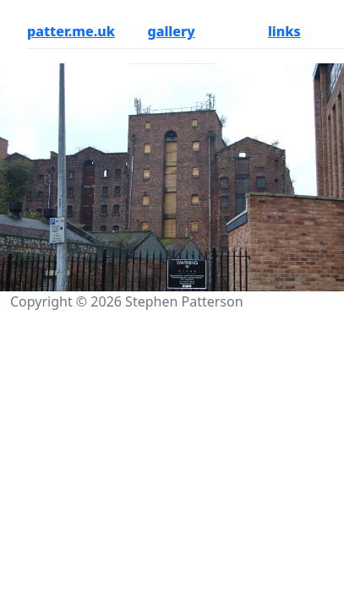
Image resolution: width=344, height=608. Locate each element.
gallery (170, 31)
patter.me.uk (71, 31)
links (284, 31)
